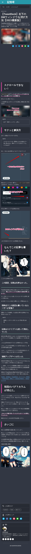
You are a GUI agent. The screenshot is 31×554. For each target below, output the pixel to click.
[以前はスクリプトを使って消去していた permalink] (8, 331)
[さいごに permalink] (15, 424)
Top (3, 7)
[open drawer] (2, 2)
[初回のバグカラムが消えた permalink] (17, 390)
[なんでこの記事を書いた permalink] (12, 251)
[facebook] (7, 519)
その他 (7, 7)
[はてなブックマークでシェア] (28, 46)
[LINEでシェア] (25, 46)
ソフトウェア (14, 7)
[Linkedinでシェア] (19, 46)
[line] (17, 519)
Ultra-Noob (5, 532)
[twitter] (13, 46)
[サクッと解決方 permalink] (22, 130)
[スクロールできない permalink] (10, 88)
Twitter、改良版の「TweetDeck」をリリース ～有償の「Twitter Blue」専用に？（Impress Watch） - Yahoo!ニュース (15, 378)
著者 (6, 524)
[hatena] (21, 519)
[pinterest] (13, 539)
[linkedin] (10, 519)
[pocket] (14, 519)
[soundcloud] (8, 539)
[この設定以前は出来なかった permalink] (3, 285)
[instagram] (10, 539)
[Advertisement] (15, 64)
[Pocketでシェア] (22, 46)
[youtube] (6, 539)
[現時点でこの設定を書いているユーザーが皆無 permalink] (15, 308)
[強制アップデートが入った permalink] (24, 356)
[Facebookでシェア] (16, 46)
